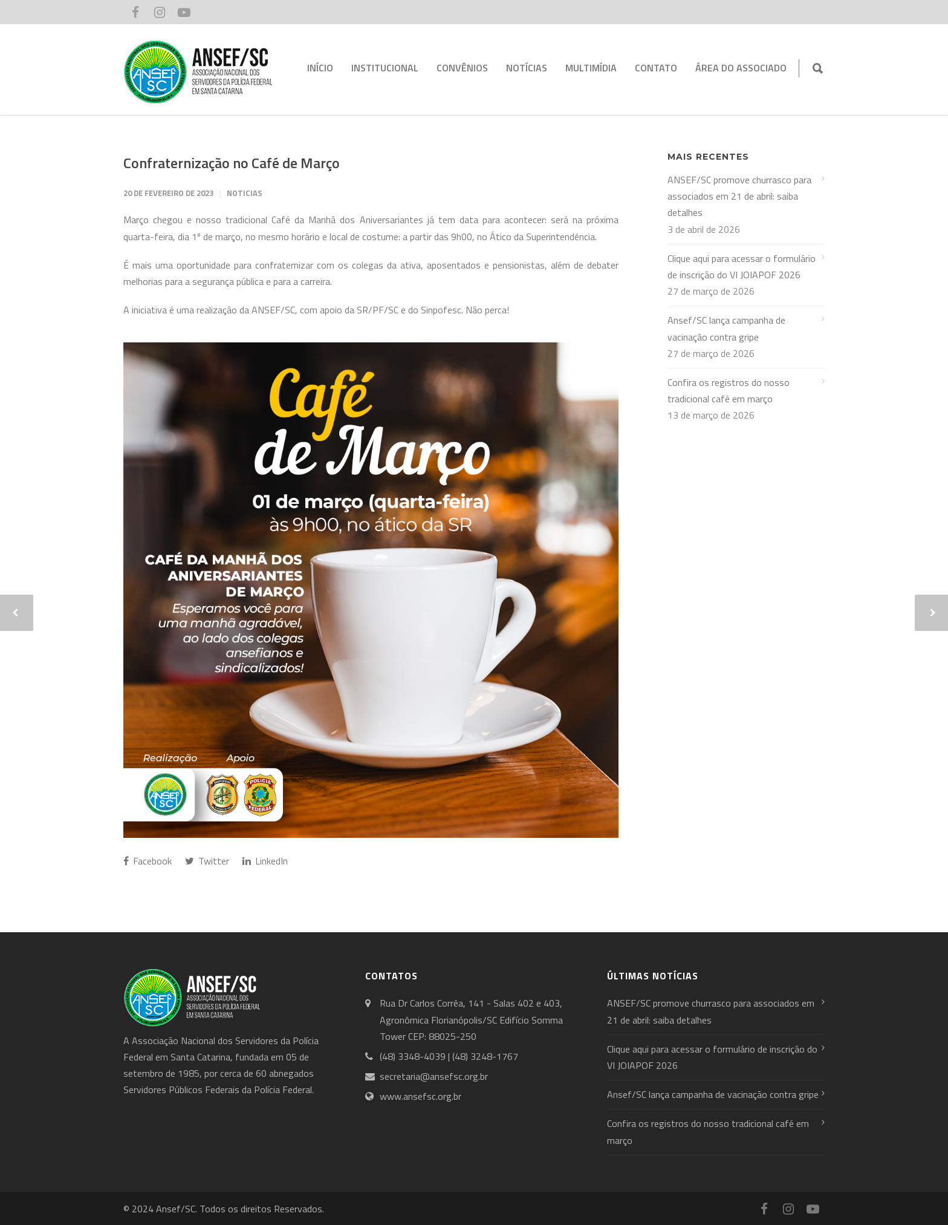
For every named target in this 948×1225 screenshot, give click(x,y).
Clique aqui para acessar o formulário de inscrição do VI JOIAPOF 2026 (741, 266)
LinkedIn (265, 861)
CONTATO (656, 67)
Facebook (147, 861)
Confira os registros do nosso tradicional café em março (728, 390)
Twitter (207, 861)
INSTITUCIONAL (384, 67)
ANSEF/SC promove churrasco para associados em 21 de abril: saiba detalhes (739, 196)
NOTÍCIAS (526, 67)
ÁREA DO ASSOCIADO (741, 67)
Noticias (244, 193)
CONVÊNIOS (462, 67)
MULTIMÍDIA (591, 67)
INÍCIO (320, 67)
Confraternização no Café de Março (231, 163)
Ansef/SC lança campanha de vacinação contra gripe (726, 328)
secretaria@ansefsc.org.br (434, 1076)
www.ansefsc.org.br (420, 1096)
